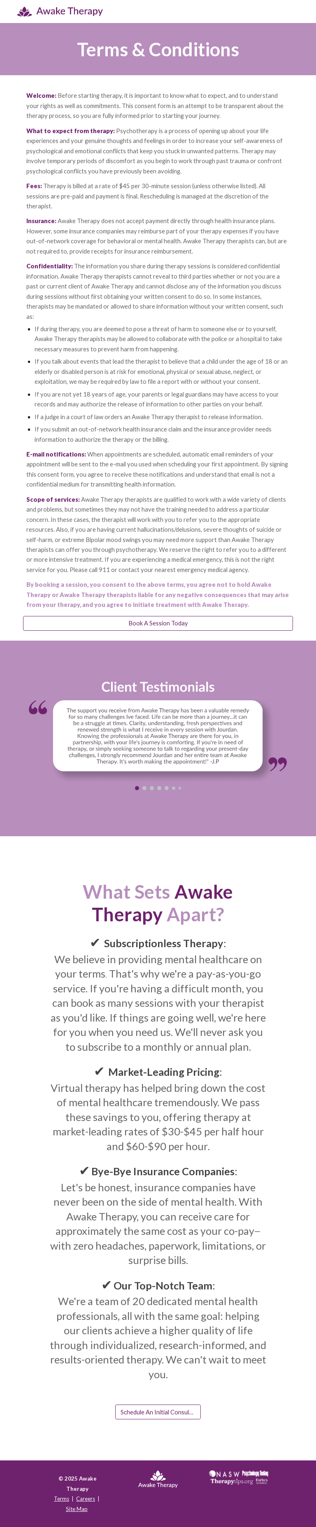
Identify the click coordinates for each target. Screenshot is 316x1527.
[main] (158, 49)
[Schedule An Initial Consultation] (158, 1411)
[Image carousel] (158, 736)
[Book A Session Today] (157, 623)
